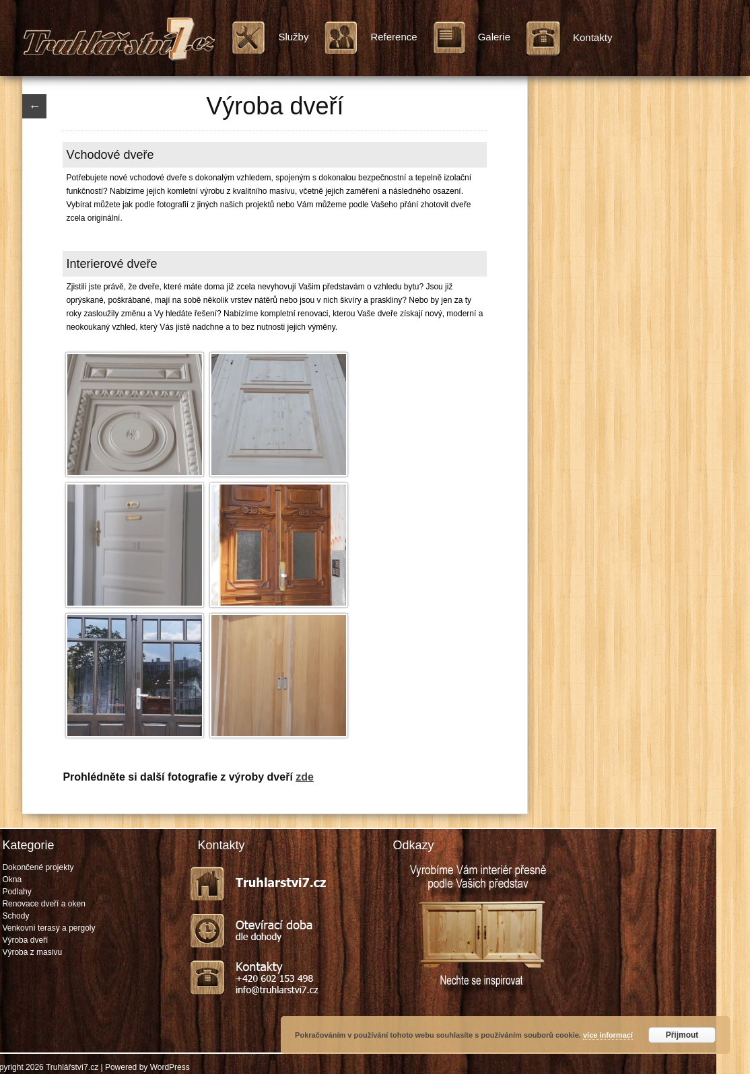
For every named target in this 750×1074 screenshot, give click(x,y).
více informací (608, 1035)
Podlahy (16, 891)
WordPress (170, 1067)
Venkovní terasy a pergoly (48, 928)
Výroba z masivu (32, 952)
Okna (12, 879)
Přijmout (682, 1035)
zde (305, 777)
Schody (15, 916)
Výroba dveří (25, 940)
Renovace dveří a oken (43, 903)
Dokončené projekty (37, 867)
